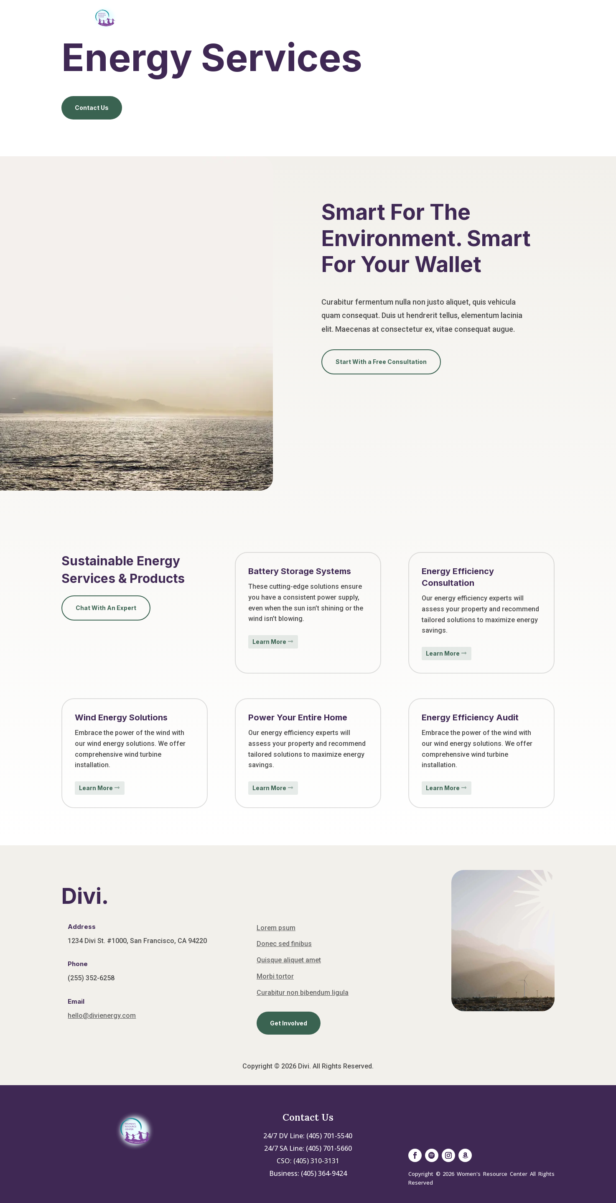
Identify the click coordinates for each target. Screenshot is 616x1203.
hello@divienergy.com (102, 1016)
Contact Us (459, 18)
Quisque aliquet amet (289, 960)
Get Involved (391, 18)
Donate (508, 18)
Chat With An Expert (106, 607)
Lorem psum (276, 928)
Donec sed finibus (284, 944)
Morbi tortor (275, 976)
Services (330, 18)
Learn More (269, 641)
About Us (277, 18)
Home (237, 18)
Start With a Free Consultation (381, 361)
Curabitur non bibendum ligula (303, 993)
